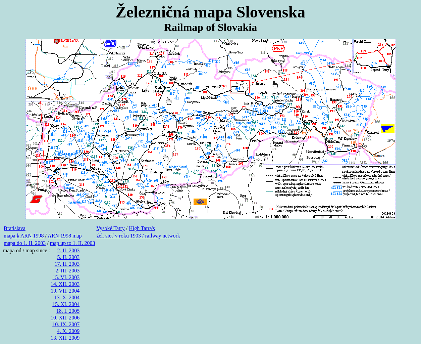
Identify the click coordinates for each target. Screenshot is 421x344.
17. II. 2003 (67, 264)
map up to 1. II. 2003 (72, 243)
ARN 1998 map (65, 236)
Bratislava (14, 228)
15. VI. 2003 (66, 277)
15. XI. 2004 (66, 304)
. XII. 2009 (68, 338)
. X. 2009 (70, 331)
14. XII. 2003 (65, 284)
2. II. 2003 (68, 250)
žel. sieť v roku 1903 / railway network (138, 236)
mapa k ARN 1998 (24, 236)
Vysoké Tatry (110, 228)
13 (53, 338)
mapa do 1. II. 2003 (25, 243)
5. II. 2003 (68, 257)
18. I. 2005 (68, 311)
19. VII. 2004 (65, 291)
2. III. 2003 (67, 270)
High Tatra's (142, 228)
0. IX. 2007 (67, 324)
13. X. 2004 (67, 297)
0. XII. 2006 (66, 317)
